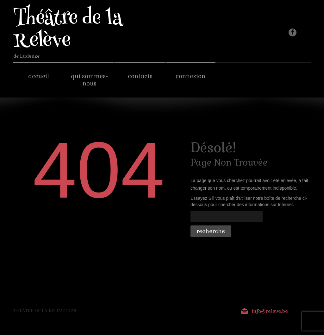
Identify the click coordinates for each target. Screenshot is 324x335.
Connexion (190, 76)
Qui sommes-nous (89, 80)
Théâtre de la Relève (68, 31)
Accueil (38, 76)
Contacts (140, 76)
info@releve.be (270, 311)
